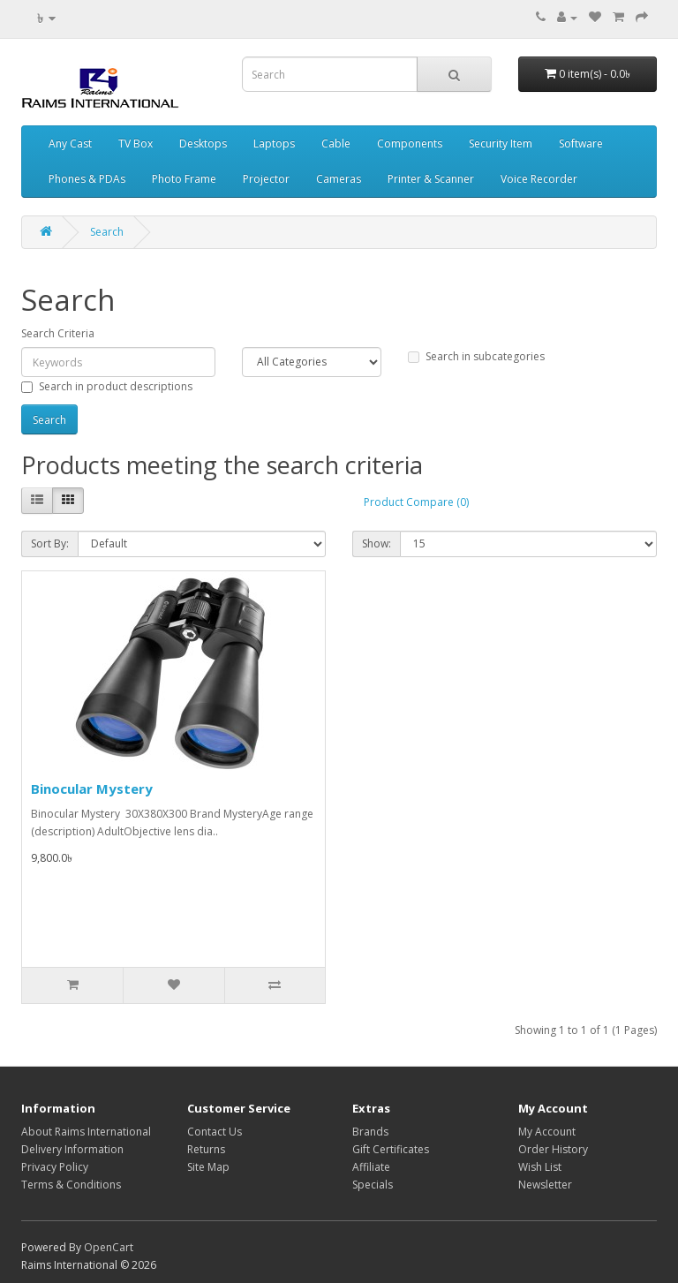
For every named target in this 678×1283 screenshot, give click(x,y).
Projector (266, 178)
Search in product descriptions (106, 386)
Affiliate (371, 1166)
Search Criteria (57, 333)
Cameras (338, 178)
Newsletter (545, 1184)
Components (409, 143)
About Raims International (86, 1131)
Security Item (500, 143)
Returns (206, 1149)
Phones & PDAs (87, 178)
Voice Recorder (539, 178)
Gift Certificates (390, 1149)
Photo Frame (184, 178)
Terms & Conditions (71, 1184)
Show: (376, 543)
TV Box (135, 143)
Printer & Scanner (431, 178)
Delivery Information (72, 1149)
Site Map (208, 1166)
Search (107, 231)
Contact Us (214, 1131)
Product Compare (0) (416, 501)
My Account (547, 1131)
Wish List (539, 1166)
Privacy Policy (54, 1166)
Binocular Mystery (92, 788)
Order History (553, 1149)
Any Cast (70, 143)
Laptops (274, 143)
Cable (335, 143)
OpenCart (108, 1247)
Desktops (203, 143)
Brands (370, 1131)
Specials (372, 1184)
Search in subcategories (476, 356)
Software (581, 143)
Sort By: (50, 543)
